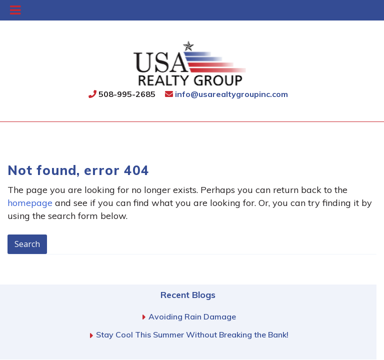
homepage (30, 202)
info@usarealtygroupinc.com (226, 94)
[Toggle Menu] (15, 10)
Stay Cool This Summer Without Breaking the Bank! (192, 335)
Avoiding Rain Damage (192, 317)
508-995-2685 (122, 94)
